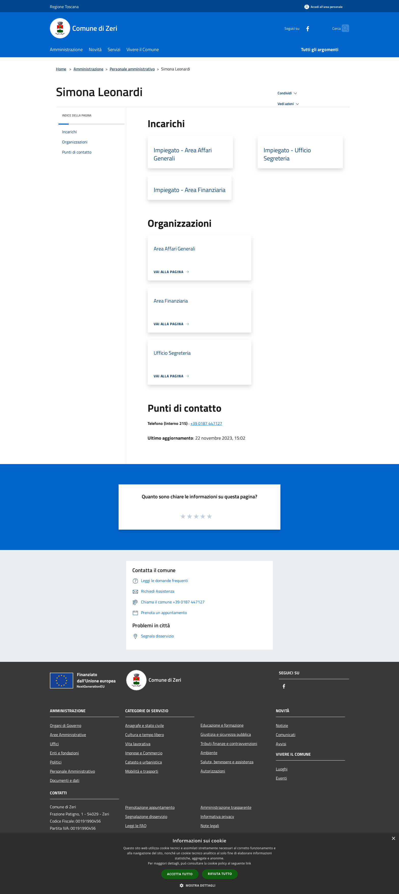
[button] (199, 885)
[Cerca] (343, 28)
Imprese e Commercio (143, 753)
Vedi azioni (289, 104)
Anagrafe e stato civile (144, 725)
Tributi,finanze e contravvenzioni (229, 743)
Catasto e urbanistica (143, 762)
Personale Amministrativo (72, 771)
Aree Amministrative (68, 735)
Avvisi (281, 744)
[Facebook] (298, 28)
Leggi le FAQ (136, 826)
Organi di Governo (65, 725)
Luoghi (282, 769)
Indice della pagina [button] (76, 115)
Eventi (281, 778)
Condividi (288, 93)
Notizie (282, 725)
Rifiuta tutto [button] (220, 874)
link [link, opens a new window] (248, 863)
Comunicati (285, 735)
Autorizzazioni (213, 771)
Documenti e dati (64, 780)
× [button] (393, 839)
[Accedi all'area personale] (323, 7)
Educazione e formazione (222, 725)
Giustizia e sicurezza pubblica (226, 734)
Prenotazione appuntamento (150, 807)
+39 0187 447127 (206, 423)
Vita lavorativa (137, 744)
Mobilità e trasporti (141, 771)
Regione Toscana (64, 7)
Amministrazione (88, 69)
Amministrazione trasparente (226, 807)
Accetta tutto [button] (180, 874)
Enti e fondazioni (64, 753)
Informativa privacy (217, 816)
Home (61, 69)
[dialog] (199, 863)
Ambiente (209, 753)
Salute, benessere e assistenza (227, 762)
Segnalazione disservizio (146, 816)
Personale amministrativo (132, 69)
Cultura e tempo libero (144, 735)
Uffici (54, 744)
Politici (56, 762)
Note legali (210, 826)
